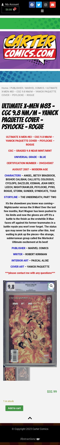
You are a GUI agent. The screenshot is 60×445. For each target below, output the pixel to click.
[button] (51, 286)
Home (5, 88)
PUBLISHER (16, 88)
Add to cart (14, 408)
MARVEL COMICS (34, 88)
